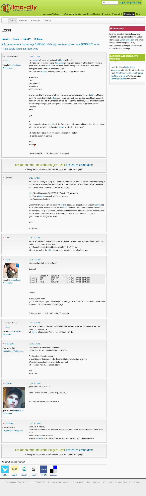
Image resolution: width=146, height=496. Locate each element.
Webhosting (11, 484)
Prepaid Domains (118, 79)
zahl (25, 48)
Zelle (91, 95)
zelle (35, 48)
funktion (40, 44)
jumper (58, 44)
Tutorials (47, 20)
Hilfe (138, 14)
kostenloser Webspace (51, 14)
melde (77, 44)
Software (38, 39)
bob (3, 44)
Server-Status (134, 484)
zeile (30, 48)
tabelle (19, 49)
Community (129, 14)
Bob (54, 98)
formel (25, 44)
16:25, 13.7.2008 (34, 56)
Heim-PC (27, 39)
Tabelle (44, 72)
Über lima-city (78, 484)
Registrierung (134, 2)
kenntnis (65, 44)
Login (122, 2)
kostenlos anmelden (79, 165)
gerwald (8, 385)
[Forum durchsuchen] (110, 2)
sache (97, 44)
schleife (4, 49)
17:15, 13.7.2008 (34, 238)
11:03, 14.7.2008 (34, 385)
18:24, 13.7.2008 (34, 260)
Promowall (35, 20)
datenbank (16, 44)
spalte (12, 48)
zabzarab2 (9, 345)
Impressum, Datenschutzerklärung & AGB (109, 484)
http (52, 44)
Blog (88, 484)
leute (72, 44)
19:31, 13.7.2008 (34, 324)
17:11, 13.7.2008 (34, 178)
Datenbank (59, 63)
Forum (13, 20)
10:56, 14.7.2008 (34, 345)
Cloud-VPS (117, 14)
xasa (7, 61)
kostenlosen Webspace (13, 353)
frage (32, 44)
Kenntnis (98, 205)
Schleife (62, 205)
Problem (60, 60)
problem (87, 44)
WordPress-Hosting (91, 14)
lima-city (5, 39)
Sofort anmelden (127, 40)
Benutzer (23, 20)
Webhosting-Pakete (72, 14)
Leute (35, 60)
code (8, 44)
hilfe (48, 44)
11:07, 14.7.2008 (34, 425)
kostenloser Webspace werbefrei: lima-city (29, 8)
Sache (66, 208)
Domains (106, 14)
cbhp (7, 260)
